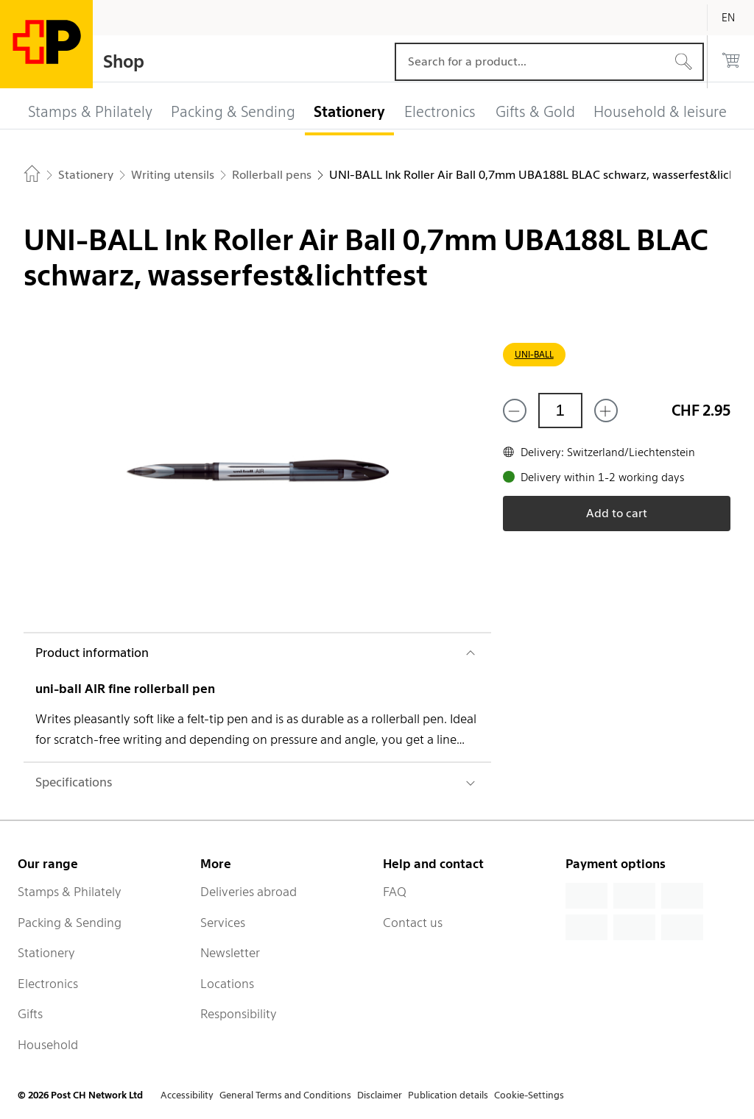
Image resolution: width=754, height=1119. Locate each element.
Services (222, 922)
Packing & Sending (69, 922)
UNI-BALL (534, 354)
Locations (227, 983)
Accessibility (187, 1095)
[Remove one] (514, 410)
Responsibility (238, 1013)
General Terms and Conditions (285, 1095)
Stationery (46, 952)
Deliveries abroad (248, 891)
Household (48, 1044)
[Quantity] (560, 410)
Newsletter (230, 952)
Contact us (413, 922)
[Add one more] (606, 410)
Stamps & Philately (69, 891)
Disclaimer (379, 1095)
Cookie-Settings (529, 1095)
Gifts (30, 1013)
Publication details (448, 1095)
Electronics (48, 983)
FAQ (394, 891)
